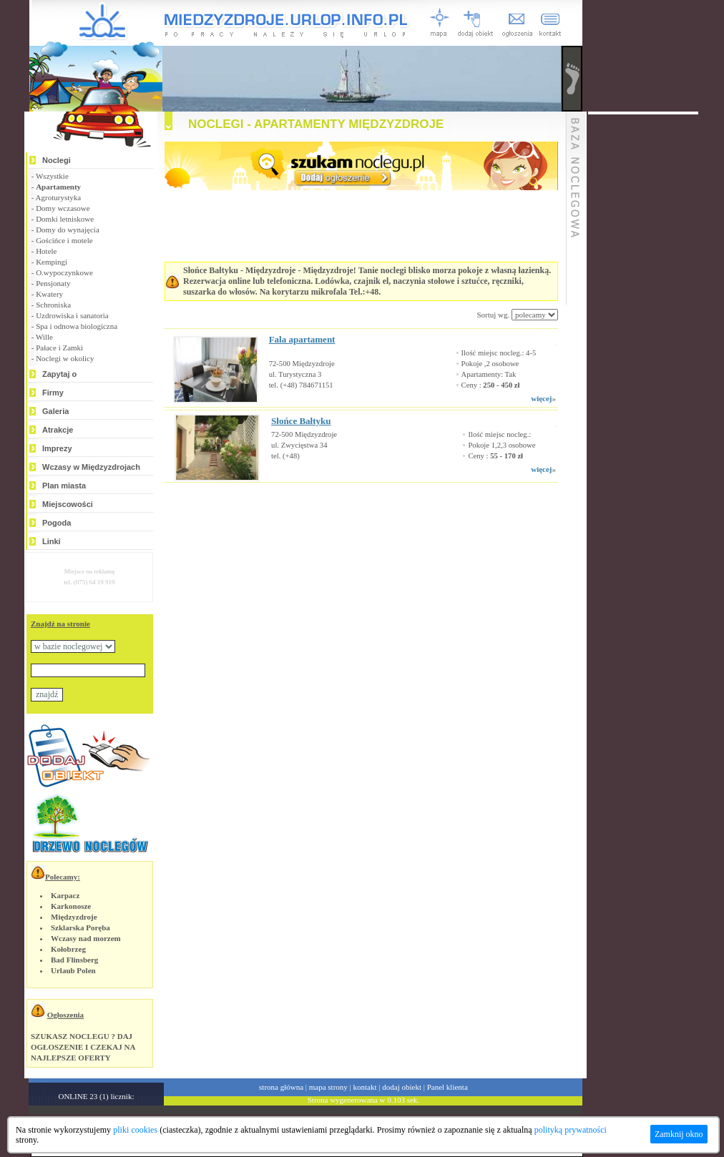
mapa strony (328, 1087)
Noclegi (56, 160)
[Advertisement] (343, 525)
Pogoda (56, 522)
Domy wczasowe (62, 208)
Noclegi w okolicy (65, 358)
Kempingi (51, 261)
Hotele (46, 251)
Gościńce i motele (64, 240)
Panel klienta (447, 1087)
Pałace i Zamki (59, 347)
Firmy (53, 392)
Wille (44, 337)
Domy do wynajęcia (67, 229)
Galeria (55, 411)
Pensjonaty (53, 283)
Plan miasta (64, 485)
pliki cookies (135, 1130)
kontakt (365, 1087)
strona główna (281, 1087)
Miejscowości (67, 504)
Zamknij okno (679, 1134)
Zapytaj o (59, 374)
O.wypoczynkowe (64, 272)
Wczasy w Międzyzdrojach (91, 467)
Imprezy (57, 448)
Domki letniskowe (65, 219)
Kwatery (49, 294)
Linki (51, 541)
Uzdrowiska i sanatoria (72, 315)
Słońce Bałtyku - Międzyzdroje (239, 270)
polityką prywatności (570, 1130)
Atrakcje (57, 429)
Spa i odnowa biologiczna (76, 326)
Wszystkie (52, 176)
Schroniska (53, 304)
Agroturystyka (59, 197)
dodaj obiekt (401, 1087)
